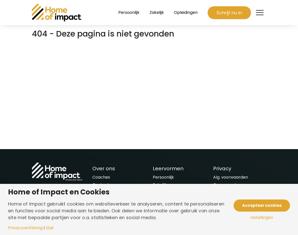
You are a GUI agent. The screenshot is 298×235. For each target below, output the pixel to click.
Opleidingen (186, 12)
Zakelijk (157, 12)
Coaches (101, 177)
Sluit (50, 228)
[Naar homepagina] (57, 12)
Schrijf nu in (229, 13)
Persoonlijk (128, 12)
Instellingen (261, 218)
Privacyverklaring (25, 228)
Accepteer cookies (262, 205)
